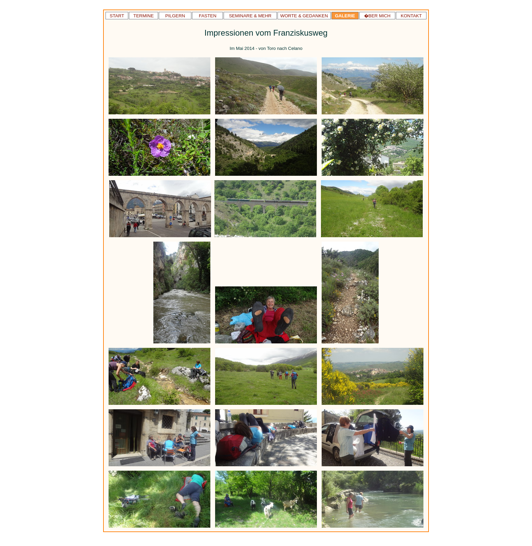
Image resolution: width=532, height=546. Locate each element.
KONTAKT (411, 15)
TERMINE (143, 15)
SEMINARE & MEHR (250, 15)
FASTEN (207, 15)
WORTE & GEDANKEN (304, 15)
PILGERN (175, 15)
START (117, 15)
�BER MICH (377, 15)
